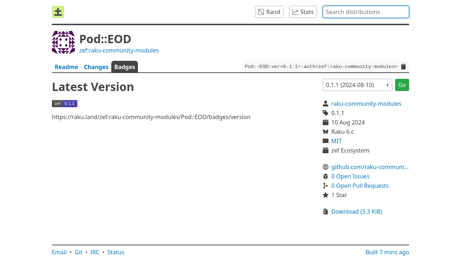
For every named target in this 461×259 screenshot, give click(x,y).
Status (115, 252)
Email (59, 252)
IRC (95, 252)
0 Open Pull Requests (360, 186)
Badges (124, 67)
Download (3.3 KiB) (356, 211)
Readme (66, 67)
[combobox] (366, 12)
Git (78, 252)
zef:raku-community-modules (119, 50)
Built (387, 252)
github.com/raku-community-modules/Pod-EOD (370, 167)
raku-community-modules (366, 104)
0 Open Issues (350, 176)
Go (402, 85)
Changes (96, 67)
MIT (336, 141)
